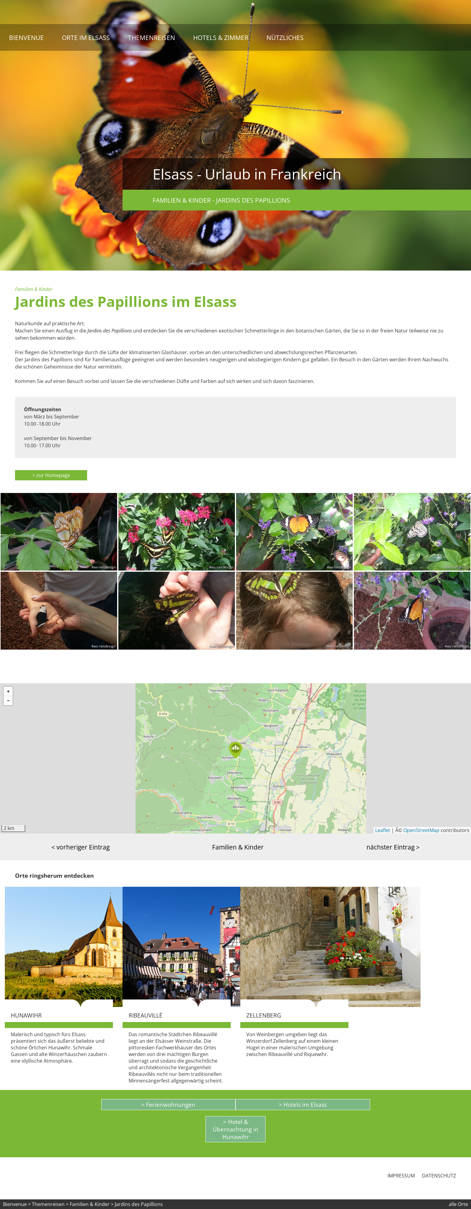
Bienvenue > (17, 1204)
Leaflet (382, 830)
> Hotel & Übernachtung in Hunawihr (235, 1129)
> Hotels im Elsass (303, 1104)
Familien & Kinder (238, 847)
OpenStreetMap (421, 830)
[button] (235, 750)
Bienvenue (26, 37)
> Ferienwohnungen (168, 1104)
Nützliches (285, 37)
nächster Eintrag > (393, 847)
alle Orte (458, 1204)
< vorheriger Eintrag (80, 847)
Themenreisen (151, 37)
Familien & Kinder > (92, 1204)
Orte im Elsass (86, 37)
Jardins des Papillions (139, 1204)
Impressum (401, 1175)
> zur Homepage (51, 475)
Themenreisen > (50, 1204)
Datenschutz (439, 1175)
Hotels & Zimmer (220, 37)
